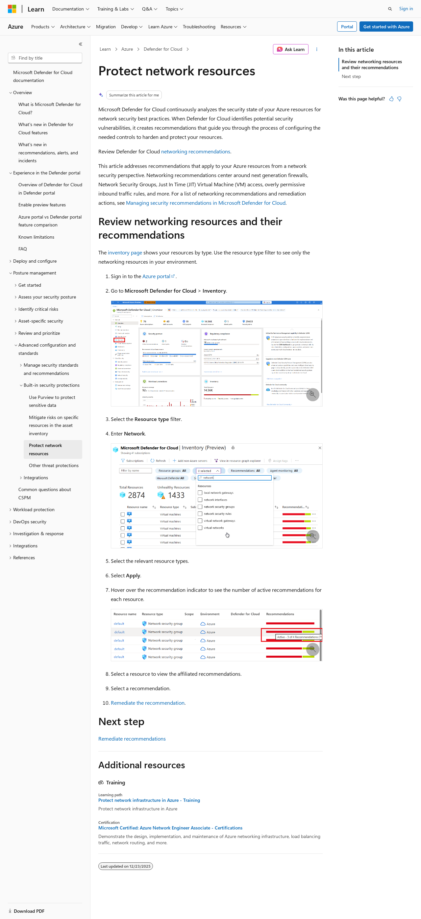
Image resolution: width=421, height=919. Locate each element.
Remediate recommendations (132, 738)
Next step (351, 76)
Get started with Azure (386, 26)
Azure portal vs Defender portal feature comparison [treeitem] (50, 221)
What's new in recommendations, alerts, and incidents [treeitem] (48, 152)
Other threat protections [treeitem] (54, 465)
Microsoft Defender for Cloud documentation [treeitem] (42, 76)
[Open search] (390, 9)
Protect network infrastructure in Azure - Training (149, 800)
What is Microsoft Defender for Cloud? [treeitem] (49, 108)
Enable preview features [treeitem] (42, 204)
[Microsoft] (12, 9)
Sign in (406, 8)
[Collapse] (80, 44)
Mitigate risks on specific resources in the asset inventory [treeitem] (54, 425)
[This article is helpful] (391, 99)
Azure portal (156, 276)
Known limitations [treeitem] (36, 237)
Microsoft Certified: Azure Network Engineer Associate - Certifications (170, 828)
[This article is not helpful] (399, 99)
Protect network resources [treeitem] (45, 449)
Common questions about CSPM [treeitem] (44, 493)
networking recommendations (195, 151)
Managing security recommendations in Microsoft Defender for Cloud (205, 202)
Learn (105, 49)
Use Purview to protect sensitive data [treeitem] (52, 401)
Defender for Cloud (163, 49)
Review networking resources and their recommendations (372, 64)
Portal (347, 26)
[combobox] (45, 58)
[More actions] (317, 49)
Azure (127, 49)
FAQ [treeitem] (22, 249)
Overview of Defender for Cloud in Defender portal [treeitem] (50, 188)
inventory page (125, 252)
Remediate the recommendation (148, 702)
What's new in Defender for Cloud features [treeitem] (45, 128)
